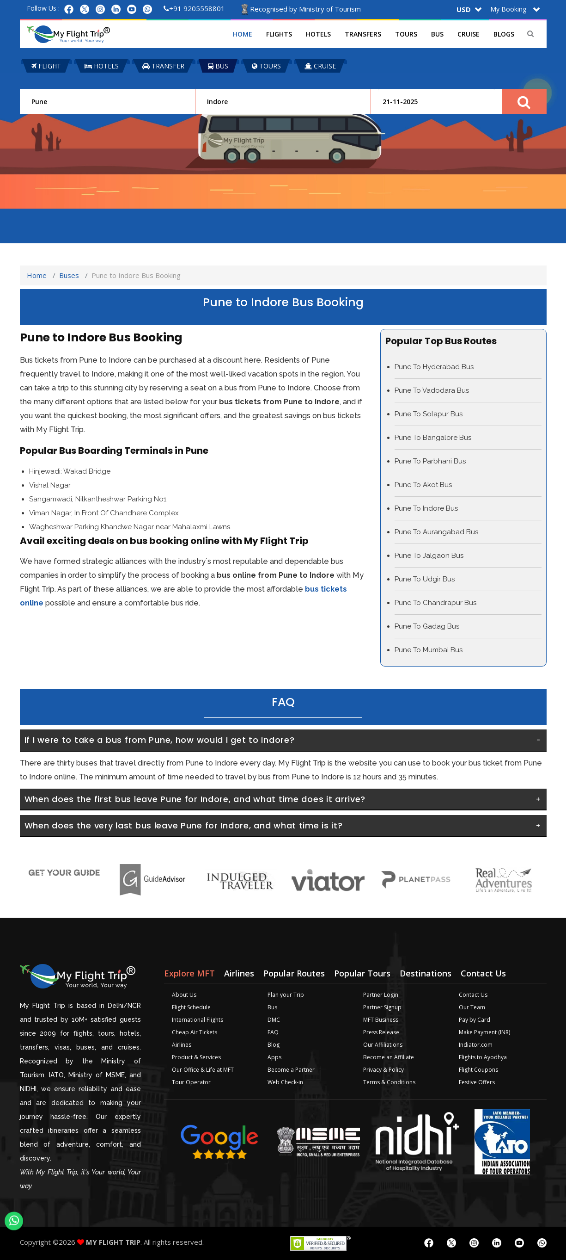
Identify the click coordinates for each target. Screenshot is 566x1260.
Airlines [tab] (239, 973)
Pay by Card (474, 1020)
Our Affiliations (382, 1045)
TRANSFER (163, 66)
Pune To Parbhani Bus (430, 461)
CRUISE (320, 66)
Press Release (381, 1032)
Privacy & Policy (383, 1070)
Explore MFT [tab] (189, 973)
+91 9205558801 (194, 8)
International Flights (197, 1020)
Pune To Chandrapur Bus (435, 603)
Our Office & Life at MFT (203, 1070)
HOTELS (102, 66)
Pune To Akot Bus (423, 485)
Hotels (318, 34)
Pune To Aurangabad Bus (436, 532)
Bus (437, 34)
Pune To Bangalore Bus (433, 437)
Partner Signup (382, 1007)
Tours (406, 34)
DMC (274, 1020)
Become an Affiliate (388, 1057)
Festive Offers (477, 1082)
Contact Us (473, 995)
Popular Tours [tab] (362, 973)
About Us (184, 995)
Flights (279, 34)
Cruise (468, 34)
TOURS (266, 66)
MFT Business (380, 1020)
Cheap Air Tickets (194, 1032)
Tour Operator (191, 1082)
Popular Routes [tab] (294, 973)
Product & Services (196, 1057)
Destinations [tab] (425, 973)
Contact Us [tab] (483, 973)
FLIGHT (46, 66)
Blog (274, 1045)
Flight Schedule (191, 1007)
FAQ (273, 1032)
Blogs (503, 34)
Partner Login (380, 995)
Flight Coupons (478, 1070)
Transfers (363, 34)
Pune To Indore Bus (426, 508)
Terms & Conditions (389, 1082)
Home (242, 34)
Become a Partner (291, 1070)
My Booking (508, 9)
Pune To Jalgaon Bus (429, 555)
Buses (69, 275)
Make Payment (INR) (484, 1032)
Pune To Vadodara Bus (432, 390)
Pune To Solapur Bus (429, 414)
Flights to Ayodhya (483, 1057)
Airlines (181, 1045)
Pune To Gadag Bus (427, 626)
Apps (274, 1057)
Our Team (472, 1007)
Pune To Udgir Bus (425, 579)
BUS (218, 66)
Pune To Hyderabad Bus (434, 367)
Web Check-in (285, 1082)
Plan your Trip (286, 995)
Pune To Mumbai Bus (429, 650)
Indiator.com (476, 1045)
